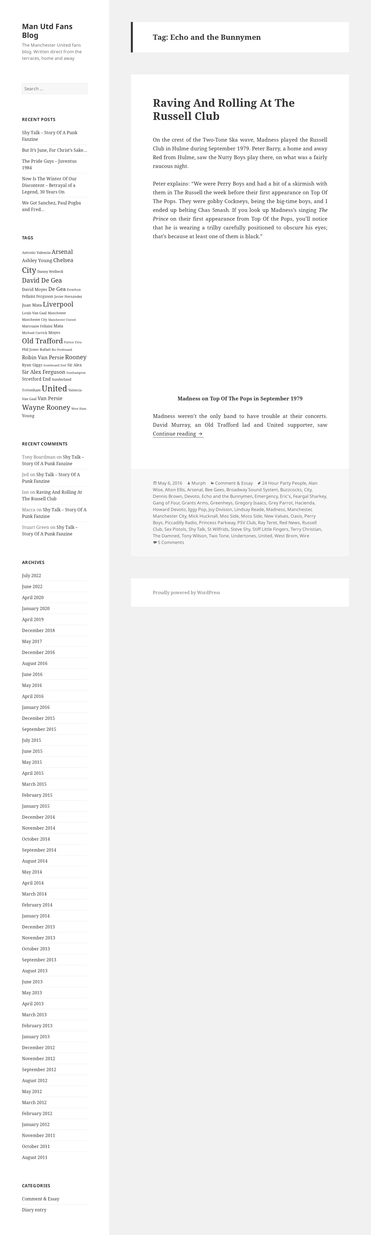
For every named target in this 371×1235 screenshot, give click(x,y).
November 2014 (38, 828)
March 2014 (34, 894)
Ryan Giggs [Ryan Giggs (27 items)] (32, 364)
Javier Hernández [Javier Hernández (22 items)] (68, 296)
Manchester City (169, 516)
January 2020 (36, 608)
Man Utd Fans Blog (47, 30)
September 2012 (39, 1069)
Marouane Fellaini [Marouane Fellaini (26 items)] (37, 326)
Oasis (296, 516)
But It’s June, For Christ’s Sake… (54, 150)
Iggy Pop (197, 509)
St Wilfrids (218, 529)
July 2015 (31, 740)
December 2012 (38, 1048)
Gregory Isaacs (250, 503)
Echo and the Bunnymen (227, 496)
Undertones (243, 536)
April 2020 (33, 597)
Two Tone (219, 536)
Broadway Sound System (252, 490)
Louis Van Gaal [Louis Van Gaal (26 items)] (34, 312)
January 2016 (36, 707)
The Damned (166, 536)
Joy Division (220, 509)
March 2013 (34, 1015)
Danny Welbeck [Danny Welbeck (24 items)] (50, 271)
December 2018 (38, 630)
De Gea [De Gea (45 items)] (57, 289)
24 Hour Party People (284, 483)
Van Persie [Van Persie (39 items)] (50, 398)
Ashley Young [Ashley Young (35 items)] (37, 260)
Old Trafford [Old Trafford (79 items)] (42, 340)
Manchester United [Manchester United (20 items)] (62, 320)
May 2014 (32, 872)
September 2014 (39, 850)
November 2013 (38, 938)
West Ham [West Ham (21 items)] (78, 408)
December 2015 (38, 718)
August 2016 (34, 663)
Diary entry (34, 1210)
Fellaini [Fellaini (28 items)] (28, 296)
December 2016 (38, 652)
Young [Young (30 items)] (28, 415)
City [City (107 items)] (29, 270)
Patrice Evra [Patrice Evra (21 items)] (72, 342)
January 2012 (36, 1124)
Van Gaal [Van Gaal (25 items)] (29, 398)
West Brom (285, 536)
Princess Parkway (217, 523)
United (265, 536)
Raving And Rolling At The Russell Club (224, 109)
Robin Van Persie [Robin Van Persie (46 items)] (43, 357)
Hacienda (304, 503)
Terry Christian (306, 529)
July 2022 (31, 575)
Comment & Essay (40, 1199)
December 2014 (38, 817)
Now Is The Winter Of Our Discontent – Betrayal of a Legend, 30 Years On (49, 185)
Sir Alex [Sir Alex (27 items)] (74, 364)
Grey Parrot (280, 503)
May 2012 (32, 1091)
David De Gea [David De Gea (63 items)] (42, 280)
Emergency (266, 496)
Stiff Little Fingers (270, 529)
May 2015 (32, 762)
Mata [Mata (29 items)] (58, 326)
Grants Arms (195, 503)
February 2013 (37, 1026)
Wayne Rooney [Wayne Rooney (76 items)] (46, 407)
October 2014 (36, 839)
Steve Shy (240, 529)
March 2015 (34, 784)
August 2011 (34, 1157)
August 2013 (34, 971)
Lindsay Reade (249, 509)
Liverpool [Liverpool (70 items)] (58, 304)
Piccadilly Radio (181, 523)
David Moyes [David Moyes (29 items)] (34, 289)
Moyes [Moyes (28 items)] (54, 332)
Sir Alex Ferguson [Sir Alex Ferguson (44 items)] (43, 371)
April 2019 (33, 619)
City (307, 490)
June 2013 (32, 982)
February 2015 (37, 795)
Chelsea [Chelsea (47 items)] (63, 260)
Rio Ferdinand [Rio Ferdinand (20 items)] (62, 350)
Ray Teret (267, 523)
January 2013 (36, 1037)
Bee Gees (214, 490)
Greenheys (221, 503)
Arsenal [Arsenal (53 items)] (62, 252)
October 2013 (36, 949)
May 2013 (32, 993)
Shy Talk (197, 529)
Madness (275, 509)
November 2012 (38, 1059)
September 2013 (39, 960)
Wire (304, 536)
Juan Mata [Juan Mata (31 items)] (32, 305)
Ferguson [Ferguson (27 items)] (44, 296)
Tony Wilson (194, 536)
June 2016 (32, 674)
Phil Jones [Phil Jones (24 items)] (30, 349)
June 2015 (32, 751)
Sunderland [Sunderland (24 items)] (61, 379)
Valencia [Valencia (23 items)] (75, 390)
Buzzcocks (291, 490)
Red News (289, 523)
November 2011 (38, 1135)
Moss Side (251, 516)
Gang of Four (166, 503)
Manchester (299, 509)
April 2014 (33, 883)
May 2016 (32, 685)
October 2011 (36, 1146)
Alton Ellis (175, 490)
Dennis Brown (167, 496)
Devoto (191, 496)
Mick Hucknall (203, 516)
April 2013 (33, 1004)
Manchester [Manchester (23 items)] (57, 313)
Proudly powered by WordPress (186, 593)
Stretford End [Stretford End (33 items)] (36, 379)
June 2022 (32, 586)
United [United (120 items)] (54, 388)
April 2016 (33, 696)
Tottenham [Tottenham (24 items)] (31, 390)
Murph (199, 483)
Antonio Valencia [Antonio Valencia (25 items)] (36, 252)
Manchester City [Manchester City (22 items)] (34, 320)
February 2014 (37, 905)
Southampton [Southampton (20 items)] (76, 373)
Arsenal (195, 490)
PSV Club (246, 523)
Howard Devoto (169, 509)
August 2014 (34, 861)
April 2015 (33, 773)
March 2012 (34, 1102)
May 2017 (32, 641)
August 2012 (34, 1080)
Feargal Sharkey (309, 496)
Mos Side (229, 516)
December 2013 (38, 927)
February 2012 (37, 1113)
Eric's (285, 496)
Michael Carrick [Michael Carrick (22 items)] (34, 333)
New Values (276, 516)
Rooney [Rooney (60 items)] (75, 357)
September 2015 (39, 729)
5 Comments (171, 542)
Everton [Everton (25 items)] (74, 289)
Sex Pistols (175, 529)
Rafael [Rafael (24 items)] (45, 349)
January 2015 (36, 806)
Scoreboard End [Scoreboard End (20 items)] (54, 365)
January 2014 (36, 916)
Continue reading (178, 433)
